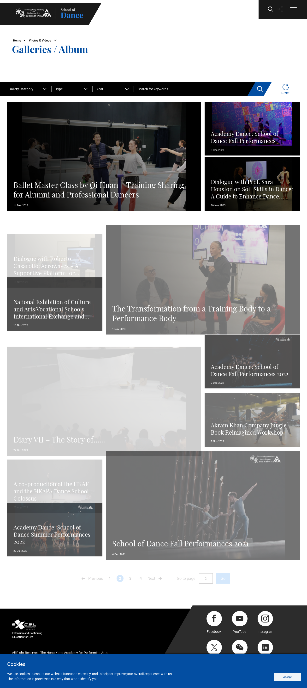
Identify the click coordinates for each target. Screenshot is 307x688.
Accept (284, 676)
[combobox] (28, 89)
